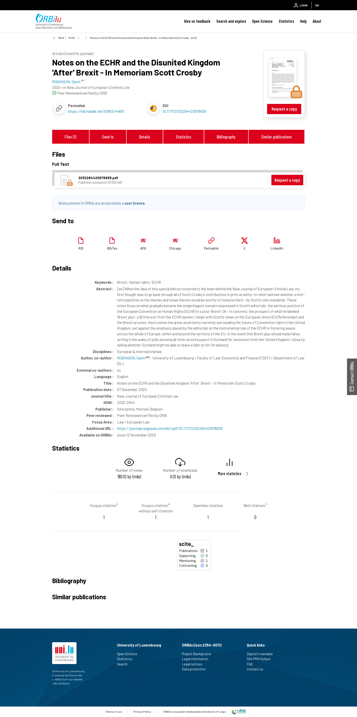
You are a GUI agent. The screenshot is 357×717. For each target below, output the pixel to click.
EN (317, 5)
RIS (81, 248)
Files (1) (70, 136)
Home (71, 37)
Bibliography (226, 136)
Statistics (286, 21)
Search (124, 664)
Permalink (211, 248)
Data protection (195, 669)
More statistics (229, 473)
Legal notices (194, 664)
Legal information (197, 659)
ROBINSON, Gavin (133, 358)
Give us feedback (197, 21)
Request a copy (284, 108)
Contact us (257, 669)
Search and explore (231, 21)
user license (135, 203)
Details (144, 136)
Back (61, 37)
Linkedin (276, 248)
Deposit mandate (262, 654)
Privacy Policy (142, 711)
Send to (108, 136)
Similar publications (276, 136)
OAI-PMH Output (261, 659)
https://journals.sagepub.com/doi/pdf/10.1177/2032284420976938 (169, 428)
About (317, 21)
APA (143, 248)
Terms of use (113, 711)
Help (303, 21)
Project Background (198, 654)
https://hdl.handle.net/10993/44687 (96, 111)
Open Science (262, 21)
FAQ (252, 664)
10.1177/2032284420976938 (184, 111)
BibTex (112, 248)
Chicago (175, 248)
